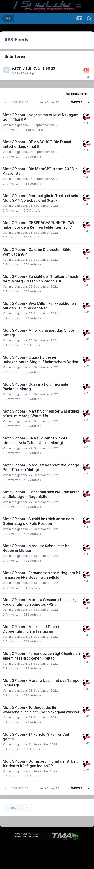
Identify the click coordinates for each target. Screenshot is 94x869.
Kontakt (57, 852)
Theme (55, 847)
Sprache (36, 847)
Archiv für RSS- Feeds (33, 68)
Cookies (73, 852)
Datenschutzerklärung (30, 852)
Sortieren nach (77, 94)
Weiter (77, 102)
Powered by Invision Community (47, 862)
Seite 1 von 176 (50, 102)
